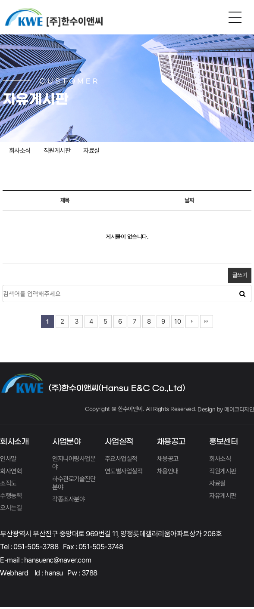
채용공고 (171, 441)
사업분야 (66, 441)
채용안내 (168, 471)
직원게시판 (57, 151)
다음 (191, 321)
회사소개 (14, 441)
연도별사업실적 (125, 471)
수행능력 (11, 497)
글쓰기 (240, 275)
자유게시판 (223, 497)
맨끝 (206, 321)
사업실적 (119, 441)
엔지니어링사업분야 (72, 463)
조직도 (9, 484)
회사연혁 (11, 471)
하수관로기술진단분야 (72, 484)
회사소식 (20, 151)
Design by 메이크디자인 (226, 409)
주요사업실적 (122, 459)
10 (177, 321)
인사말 (9, 459)
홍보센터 (223, 441)
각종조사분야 (69, 501)
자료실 (91, 151)
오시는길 (11, 509)
